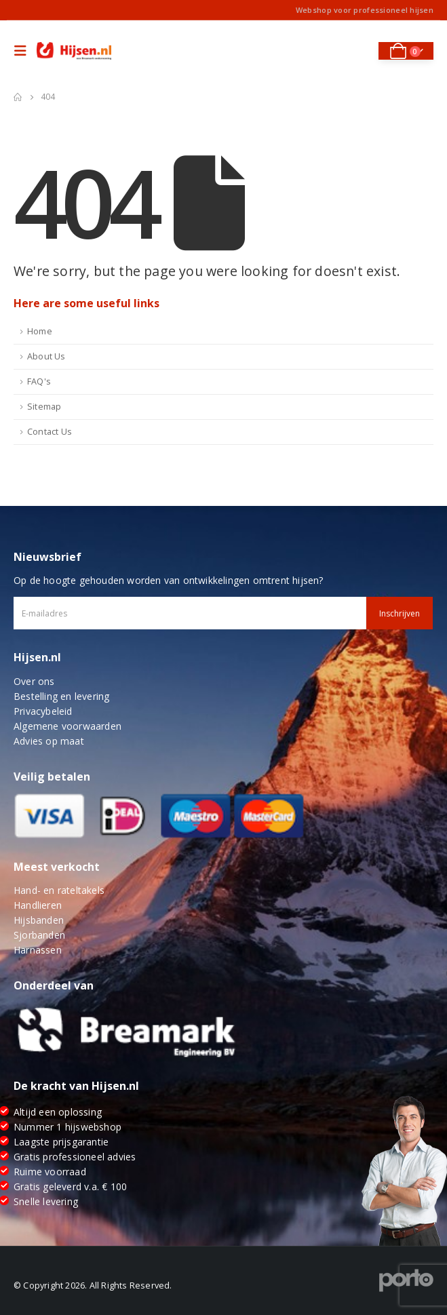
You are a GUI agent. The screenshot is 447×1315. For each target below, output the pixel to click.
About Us (46, 356)
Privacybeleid (43, 711)
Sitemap (44, 406)
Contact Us (49, 431)
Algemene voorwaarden (67, 726)
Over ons (34, 681)
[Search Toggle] (358, 51)
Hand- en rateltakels (59, 890)
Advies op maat (49, 740)
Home (39, 331)
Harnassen (38, 949)
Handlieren (38, 905)
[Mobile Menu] (24, 50)
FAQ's (39, 381)
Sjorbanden (39, 934)
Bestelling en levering (61, 696)
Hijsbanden (39, 920)
